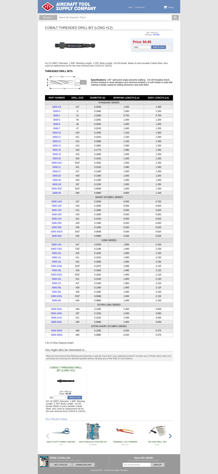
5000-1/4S (57, 201)
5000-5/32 (57, 163)
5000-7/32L (56, 249)
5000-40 (57, 193)
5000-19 (57, 154)
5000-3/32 (57, 188)
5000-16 (57, 150)
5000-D (56, 111)
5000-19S (56, 214)
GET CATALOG (60, 465)
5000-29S (56, 223)
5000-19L (56, 270)
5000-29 (57, 176)
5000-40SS (56, 335)
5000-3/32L (56, 296)
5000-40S (56, 236)
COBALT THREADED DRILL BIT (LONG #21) (66, 369)
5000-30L (56, 292)
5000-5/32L (56, 274)
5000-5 (56, 120)
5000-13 (57, 145)
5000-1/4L (57, 244)
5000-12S (56, 210)
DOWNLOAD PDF (83, 465)
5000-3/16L (56, 266)
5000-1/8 (56, 184)
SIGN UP (157, 465)
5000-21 (57, 167)
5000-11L (56, 257)
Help (130, 7)
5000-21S (56, 219)
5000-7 (56, 128)
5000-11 (57, 137)
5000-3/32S (56, 231)
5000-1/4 (56, 107)
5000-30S (56, 227)
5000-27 (57, 171)
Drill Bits (156, 35)
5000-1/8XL (56, 313)
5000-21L (56, 279)
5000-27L (56, 283)
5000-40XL (56, 322)
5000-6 (56, 124)
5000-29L (56, 287)
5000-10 (57, 133)
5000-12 (57, 141)
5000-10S (56, 206)
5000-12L (56, 262)
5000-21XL (56, 318)
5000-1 (56, 115)
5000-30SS (56, 330)
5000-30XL (56, 309)
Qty (142, 47)
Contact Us (140, 7)
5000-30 (57, 180)
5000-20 (57, 158)
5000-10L (56, 253)
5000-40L (56, 300)
